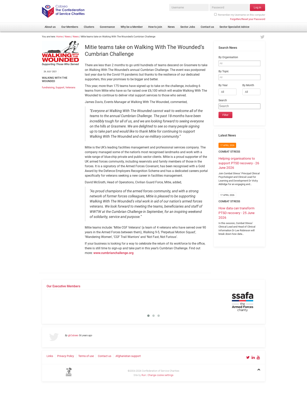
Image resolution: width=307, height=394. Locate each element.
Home (59, 36)
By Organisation (228, 57)
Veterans (70, 87)
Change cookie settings (160, 375)
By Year (223, 85)
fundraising (48, 87)
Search (223, 100)
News (68, 36)
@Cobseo (73, 335)
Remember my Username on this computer (239, 14)
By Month (248, 85)
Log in (257, 7)
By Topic (224, 71)
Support (60, 87)
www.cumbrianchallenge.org (113, 253)
